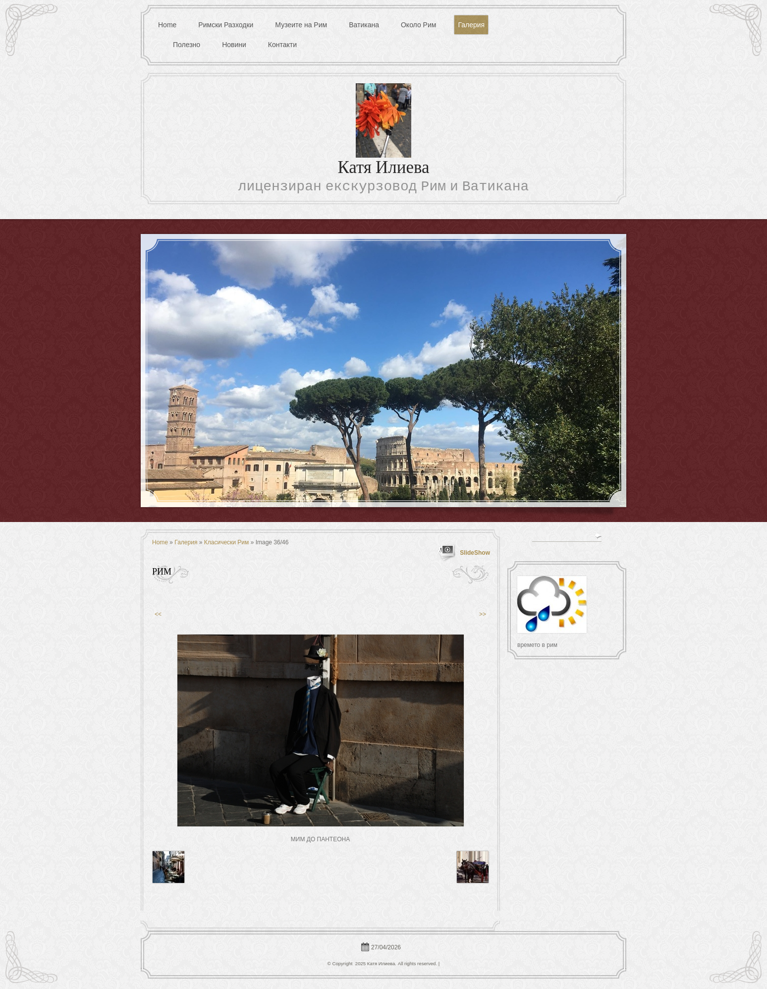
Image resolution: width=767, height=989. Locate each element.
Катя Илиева (383, 168)
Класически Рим (226, 542)
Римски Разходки (225, 25)
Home (167, 25)
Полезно (186, 45)
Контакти (282, 45)
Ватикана (364, 25)
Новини (234, 45)
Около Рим (418, 25)
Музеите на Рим (301, 25)
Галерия (471, 25)
